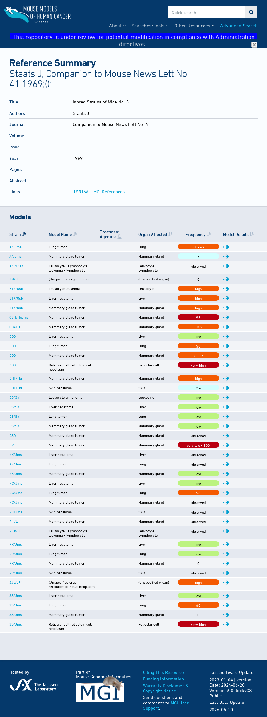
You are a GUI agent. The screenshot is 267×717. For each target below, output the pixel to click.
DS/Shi (14, 393)
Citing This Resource (163, 661)
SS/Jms (15, 588)
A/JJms (15, 246)
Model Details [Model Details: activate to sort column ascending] (242, 234)
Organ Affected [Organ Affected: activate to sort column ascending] (176, 234)
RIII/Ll (13, 517)
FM (11, 441)
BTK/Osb (16, 288)
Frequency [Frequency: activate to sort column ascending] (215, 234)
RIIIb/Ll (14, 527)
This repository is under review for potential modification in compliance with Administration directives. (135, 36)
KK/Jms (15, 451)
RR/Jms (15, 540)
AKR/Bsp (16, 266)
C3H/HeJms (19, 317)
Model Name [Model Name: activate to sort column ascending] (46, 234)
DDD (12, 336)
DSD (12, 431)
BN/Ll (13, 279)
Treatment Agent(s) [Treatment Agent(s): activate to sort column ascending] (127, 234)
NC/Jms (15, 479)
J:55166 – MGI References (99, 191)
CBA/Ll (14, 326)
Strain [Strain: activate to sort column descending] (15, 234)
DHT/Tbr (15, 374)
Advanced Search (239, 25)
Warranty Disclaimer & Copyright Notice (165, 677)
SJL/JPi (15, 578)
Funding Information (163, 667)
